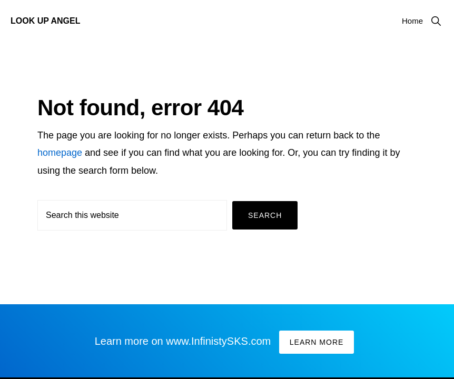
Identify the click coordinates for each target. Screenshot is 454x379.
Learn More (317, 342)
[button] (435, 20)
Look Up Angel (45, 20)
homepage (59, 152)
